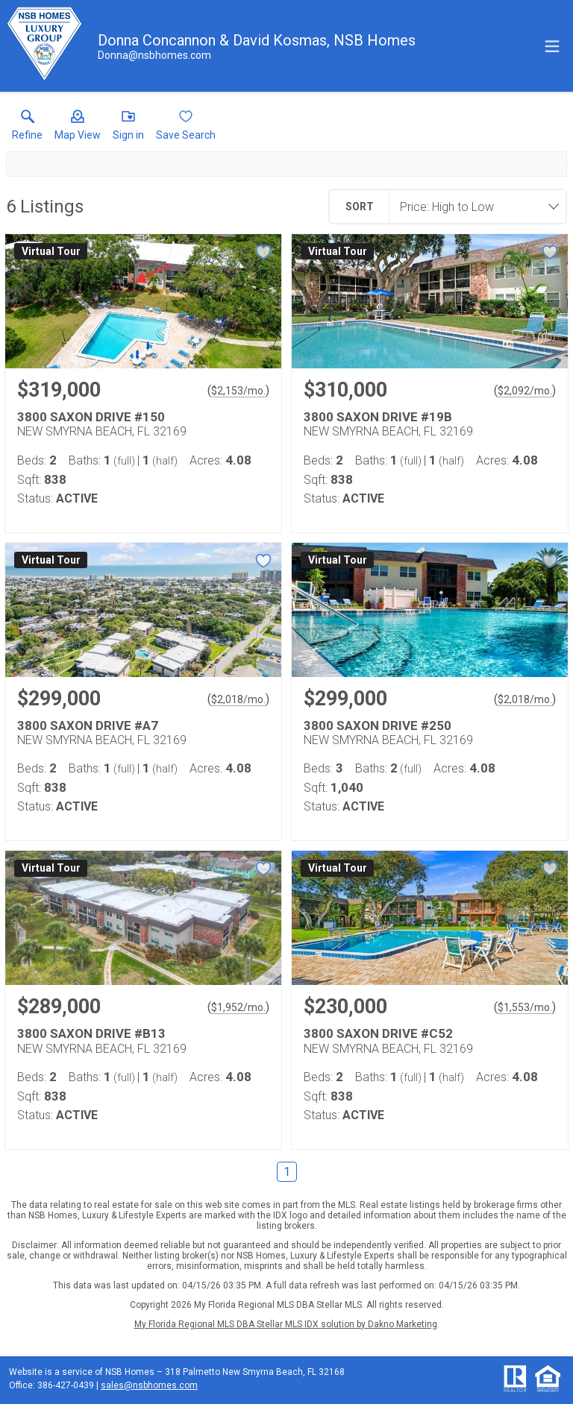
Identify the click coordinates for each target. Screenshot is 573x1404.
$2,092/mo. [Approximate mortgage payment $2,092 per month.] (525, 391)
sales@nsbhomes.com (149, 1385)
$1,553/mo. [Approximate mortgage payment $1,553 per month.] (525, 1007)
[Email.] (154, 55)
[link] (27, 128)
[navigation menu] (552, 46)
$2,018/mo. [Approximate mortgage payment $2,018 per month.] (238, 699)
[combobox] (473, 206)
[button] (77, 128)
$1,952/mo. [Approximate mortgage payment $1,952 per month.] (238, 1007)
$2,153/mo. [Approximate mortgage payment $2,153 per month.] (238, 391)
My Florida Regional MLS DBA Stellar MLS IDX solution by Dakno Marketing (285, 1324)
